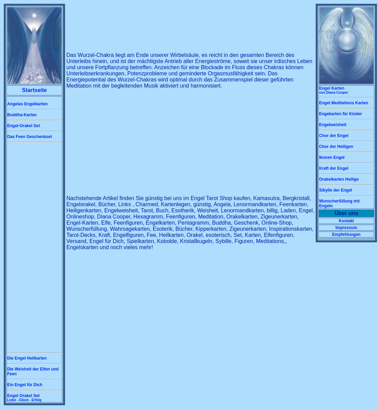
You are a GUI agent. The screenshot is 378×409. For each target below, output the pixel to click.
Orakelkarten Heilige (339, 179)
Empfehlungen (346, 234)
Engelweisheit (332, 124)
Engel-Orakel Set (23, 125)
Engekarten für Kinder (340, 113)
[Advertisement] (34, 247)
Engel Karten (333, 90)
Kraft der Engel (333, 168)
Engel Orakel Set (24, 397)
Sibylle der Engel (335, 190)
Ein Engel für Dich (24, 384)
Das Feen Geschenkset (29, 136)
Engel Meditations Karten (343, 103)
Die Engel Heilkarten (27, 358)
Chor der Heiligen (336, 146)
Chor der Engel (333, 135)
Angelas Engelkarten (27, 104)
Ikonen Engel (332, 157)
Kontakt (346, 220)
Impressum (346, 227)
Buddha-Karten (22, 114)
